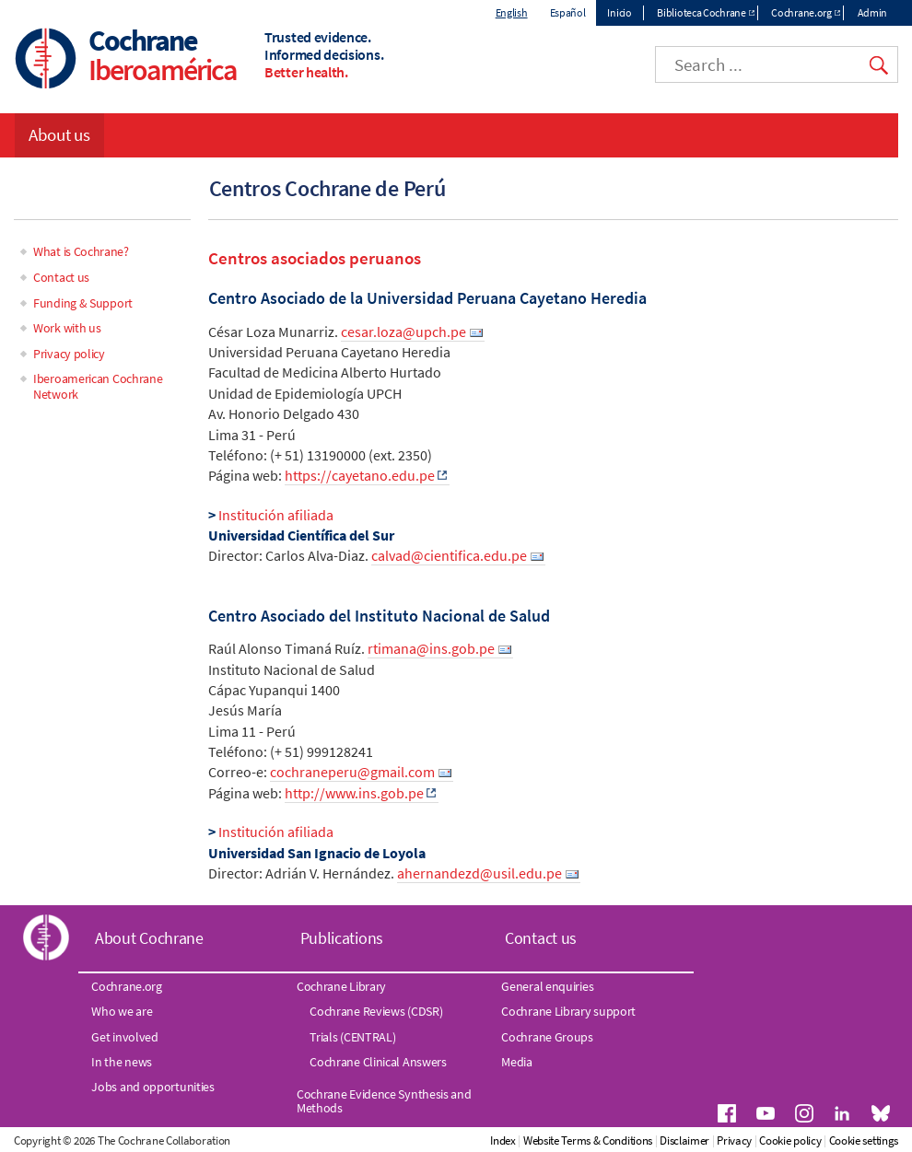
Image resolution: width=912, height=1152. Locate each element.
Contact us (61, 277)
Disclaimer (684, 1140)
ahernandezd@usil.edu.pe (479, 873)
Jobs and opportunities (152, 1086)
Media (516, 1061)
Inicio (619, 12)
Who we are (121, 1011)
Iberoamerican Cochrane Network (97, 386)
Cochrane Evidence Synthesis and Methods (384, 1100)
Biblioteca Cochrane (701, 12)
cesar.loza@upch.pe (403, 331)
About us (59, 134)
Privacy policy (69, 353)
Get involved (124, 1037)
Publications (341, 937)
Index (503, 1140)
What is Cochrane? (81, 251)
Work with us (66, 328)
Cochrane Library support (568, 1011)
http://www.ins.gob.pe (354, 793)
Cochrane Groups (547, 1037)
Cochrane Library (341, 986)
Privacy (734, 1140)
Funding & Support (83, 303)
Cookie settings (864, 1140)
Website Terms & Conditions (587, 1140)
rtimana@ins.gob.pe (431, 648)
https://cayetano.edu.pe (360, 475)
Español (568, 12)
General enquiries (547, 986)
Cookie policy (790, 1140)
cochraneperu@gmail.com (352, 771)
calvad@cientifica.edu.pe (449, 555)
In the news (121, 1061)
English (512, 12)
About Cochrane (149, 937)
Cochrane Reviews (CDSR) (376, 1011)
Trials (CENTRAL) (352, 1037)
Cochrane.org (801, 12)
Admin (873, 12)
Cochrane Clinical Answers (378, 1061)
